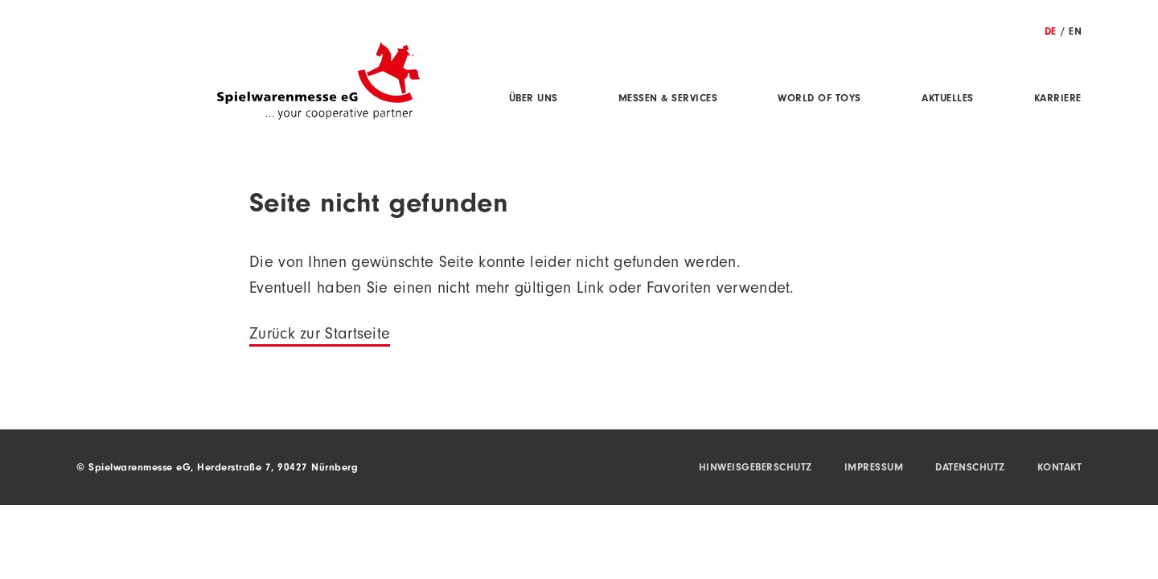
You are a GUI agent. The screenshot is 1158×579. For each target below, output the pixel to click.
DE (1051, 32)
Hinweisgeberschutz (755, 468)
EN (1075, 32)
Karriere (1058, 99)
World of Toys (819, 99)
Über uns (533, 99)
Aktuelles (948, 99)
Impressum (874, 468)
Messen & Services (668, 99)
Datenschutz (970, 468)
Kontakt (1059, 468)
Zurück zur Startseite (319, 336)
